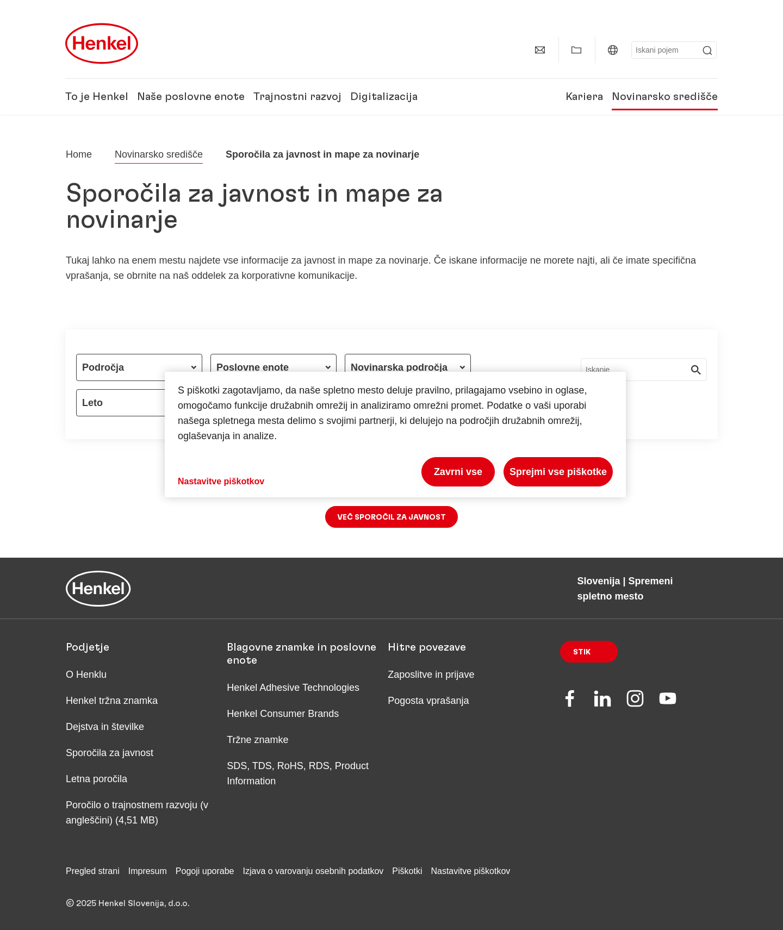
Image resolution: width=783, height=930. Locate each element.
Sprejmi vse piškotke (558, 471)
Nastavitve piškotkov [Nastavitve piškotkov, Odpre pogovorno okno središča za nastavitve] (221, 481)
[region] (395, 434)
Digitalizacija (384, 97)
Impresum (147, 871)
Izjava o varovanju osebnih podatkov (313, 871)
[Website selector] (613, 50)
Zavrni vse (458, 471)
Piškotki (407, 871)
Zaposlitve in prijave (431, 674)
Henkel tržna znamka (112, 700)
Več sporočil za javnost (391, 517)
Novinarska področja (399, 367)
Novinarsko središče (665, 97)
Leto (92, 402)
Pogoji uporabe (205, 871)
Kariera (584, 97)
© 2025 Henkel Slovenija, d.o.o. (127, 903)
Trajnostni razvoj (297, 97)
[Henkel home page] (79, 154)
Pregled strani (93, 871)
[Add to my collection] (576, 50)
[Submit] (707, 50)
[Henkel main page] (101, 43)
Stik (582, 652)
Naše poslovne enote (191, 97)
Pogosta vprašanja (428, 700)
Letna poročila (96, 778)
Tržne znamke (257, 739)
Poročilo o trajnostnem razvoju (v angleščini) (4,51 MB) (137, 813)
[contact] (540, 50)
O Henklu (86, 674)
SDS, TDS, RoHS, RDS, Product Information (298, 773)
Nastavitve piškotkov (470, 871)
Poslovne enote (252, 367)
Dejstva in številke (105, 726)
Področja (103, 367)
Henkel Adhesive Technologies (293, 687)
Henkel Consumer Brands (283, 713)
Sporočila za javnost (109, 752)
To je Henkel (96, 97)
